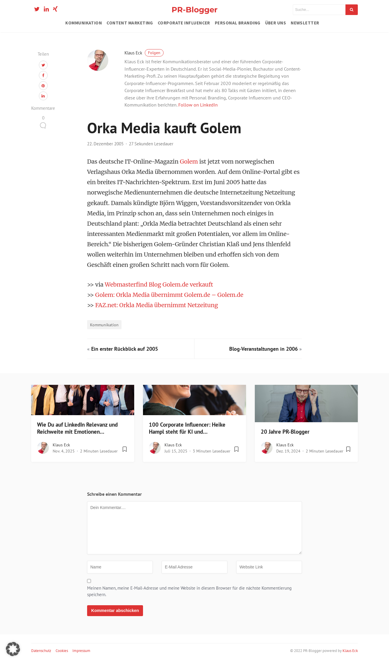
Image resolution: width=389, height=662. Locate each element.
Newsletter (305, 23)
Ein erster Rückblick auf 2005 (124, 348)
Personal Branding (237, 23)
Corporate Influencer (184, 23)
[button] (13, 649)
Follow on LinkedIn (198, 105)
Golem (189, 161)
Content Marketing (130, 23)
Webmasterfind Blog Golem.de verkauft (159, 284)
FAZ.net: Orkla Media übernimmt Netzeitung (156, 305)
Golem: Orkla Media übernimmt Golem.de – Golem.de (169, 294)
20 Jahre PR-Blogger (285, 431)
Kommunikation (83, 23)
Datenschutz (41, 650)
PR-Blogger (194, 9)
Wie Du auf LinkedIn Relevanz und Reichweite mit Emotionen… (77, 428)
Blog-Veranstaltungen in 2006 (263, 348)
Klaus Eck (144, 53)
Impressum (81, 650)
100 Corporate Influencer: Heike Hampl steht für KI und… (187, 428)
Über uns (275, 23)
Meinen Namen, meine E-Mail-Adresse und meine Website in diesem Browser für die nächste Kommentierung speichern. (189, 591)
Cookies (62, 650)
